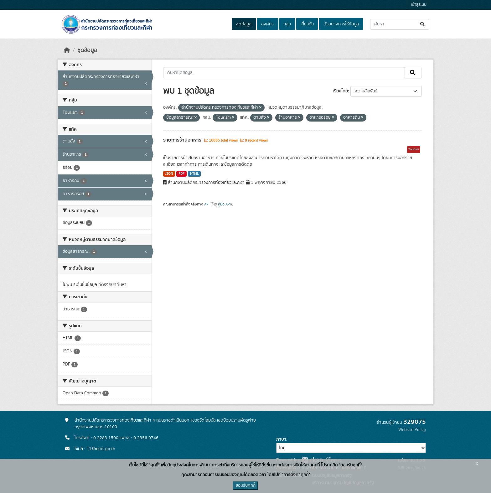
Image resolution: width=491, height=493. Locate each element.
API (206, 204)
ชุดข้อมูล (243, 24)
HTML (194, 173)
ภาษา (281, 439)
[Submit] (423, 24)
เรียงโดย (340, 91)
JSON (169, 173)
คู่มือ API (224, 204)
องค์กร (267, 24)
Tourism (413, 149)
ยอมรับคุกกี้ (245, 485)
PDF (181, 173)
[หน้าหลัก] (67, 50)
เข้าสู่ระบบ (418, 5)
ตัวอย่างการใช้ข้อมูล (341, 24)
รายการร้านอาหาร (183, 140)
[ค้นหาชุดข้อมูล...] (399, 24)
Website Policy (412, 430)
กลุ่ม (287, 24)
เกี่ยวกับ (307, 24)
